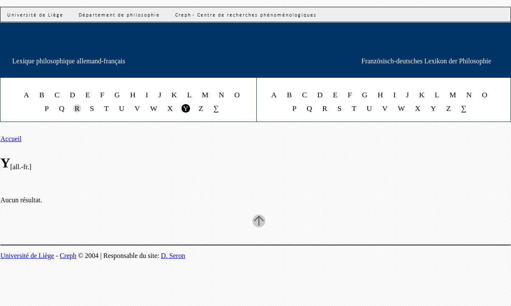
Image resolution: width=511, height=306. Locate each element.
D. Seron (173, 255)
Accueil (11, 138)
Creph (68, 255)
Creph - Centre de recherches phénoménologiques (246, 15)
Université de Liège (35, 15)
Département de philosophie (119, 15)
